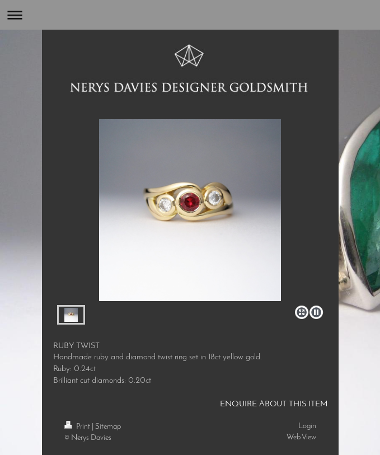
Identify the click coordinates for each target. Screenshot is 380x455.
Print (78, 427)
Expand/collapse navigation (190, 15)
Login (307, 426)
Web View (301, 437)
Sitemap (108, 427)
